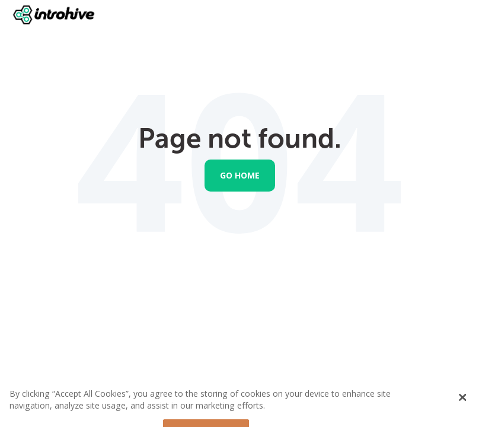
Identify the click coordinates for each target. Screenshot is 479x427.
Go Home (240, 175)
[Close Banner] (463, 402)
